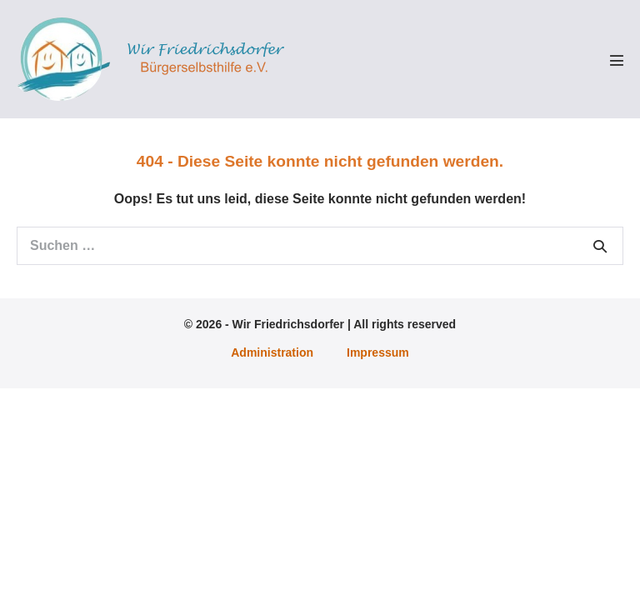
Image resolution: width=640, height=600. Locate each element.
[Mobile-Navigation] (616, 60)
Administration (272, 352)
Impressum (378, 352)
